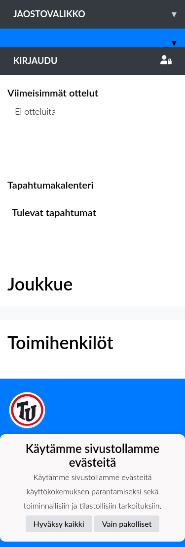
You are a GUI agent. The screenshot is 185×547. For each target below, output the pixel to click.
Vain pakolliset (127, 523)
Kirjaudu (92, 60)
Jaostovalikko (99, 14)
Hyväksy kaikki (59, 523)
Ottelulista (32, 149)
